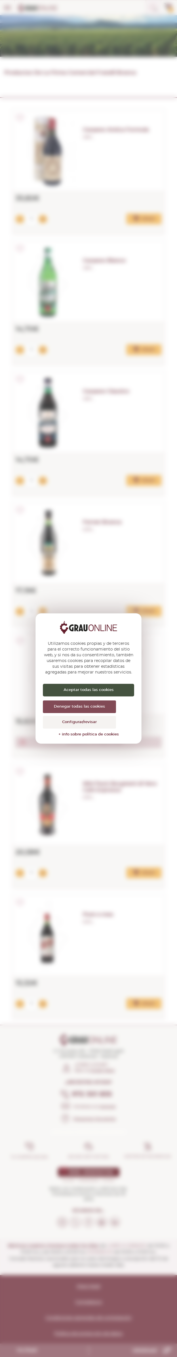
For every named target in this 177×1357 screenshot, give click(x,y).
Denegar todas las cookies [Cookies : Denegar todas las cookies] (79, 706)
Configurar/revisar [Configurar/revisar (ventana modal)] (79, 722)
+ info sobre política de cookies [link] (88, 734)
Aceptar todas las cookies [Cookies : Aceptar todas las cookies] (89, 690)
